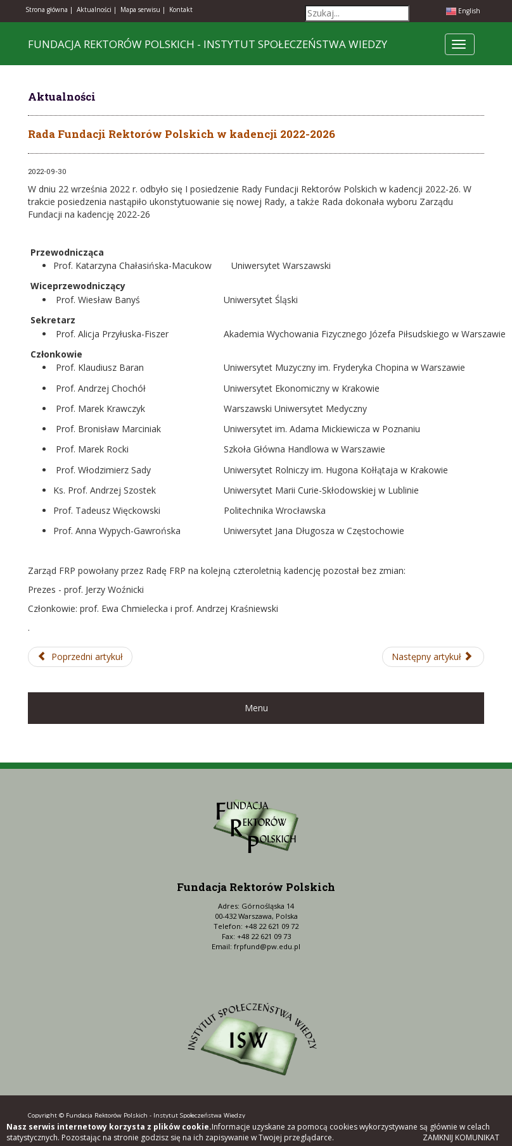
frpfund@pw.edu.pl (267, 946)
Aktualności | (97, 9)
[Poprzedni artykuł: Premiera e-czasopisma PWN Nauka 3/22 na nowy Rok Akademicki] (80, 657)
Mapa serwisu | (142, 9)
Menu (256, 708)
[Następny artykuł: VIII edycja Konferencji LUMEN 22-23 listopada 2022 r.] (433, 657)
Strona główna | (49, 9)
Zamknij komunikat (461, 1137)
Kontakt (181, 9)
